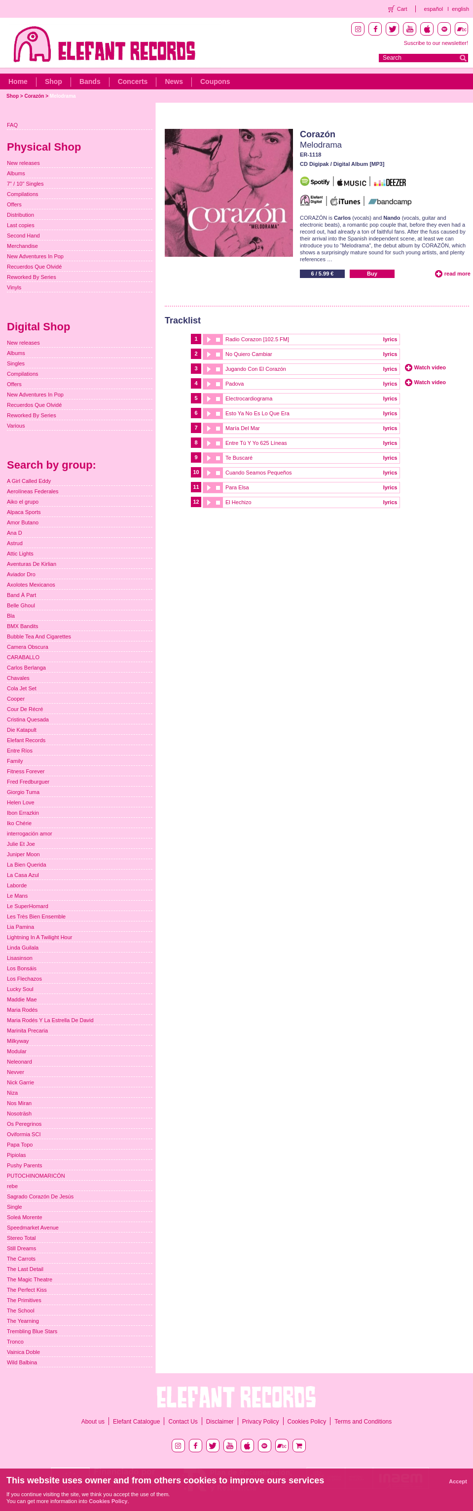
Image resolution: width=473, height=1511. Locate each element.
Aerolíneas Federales (33, 491)
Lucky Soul (20, 989)
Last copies (21, 225)
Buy (372, 274)
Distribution (20, 215)
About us (93, 1421)
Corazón (34, 96)
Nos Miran (19, 1103)
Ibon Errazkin (23, 813)
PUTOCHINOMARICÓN (36, 1176)
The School (21, 1310)
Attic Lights (20, 554)
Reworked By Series (31, 277)
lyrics (390, 339)
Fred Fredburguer (28, 782)
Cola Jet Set (21, 688)
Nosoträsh (19, 1113)
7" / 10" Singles (25, 184)
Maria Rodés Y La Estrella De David (50, 1020)
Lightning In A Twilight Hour (40, 937)
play (208, 339)
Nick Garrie (20, 1082)
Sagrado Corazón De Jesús (40, 1196)
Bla (11, 616)
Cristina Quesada (28, 719)
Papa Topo (20, 1145)
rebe (12, 1186)
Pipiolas (16, 1155)
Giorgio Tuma (23, 792)
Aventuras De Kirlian (31, 564)
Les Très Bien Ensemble (36, 916)
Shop (53, 81)
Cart (402, 9)
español (433, 9)
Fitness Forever (25, 771)
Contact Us (182, 1421)
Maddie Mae (22, 999)
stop (218, 339)
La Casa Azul (23, 875)
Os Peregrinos (24, 1124)
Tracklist (183, 320)
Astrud (15, 543)
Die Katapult (21, 730)
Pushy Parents (24, 1165)
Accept (458, 1481)
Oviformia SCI (23, 1134)
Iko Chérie (19, 823)
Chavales (18, 678)
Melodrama (63, 96)
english (460, 9)
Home (18, 81)
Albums (16, 173)
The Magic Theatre (29, 1279)
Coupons (215, 81)
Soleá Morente (24, 1217)
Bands (90, 81)
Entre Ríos (20, 751)
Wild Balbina (22, 1362)
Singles (16, 363)
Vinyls (14, 287)
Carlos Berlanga (26, 668)
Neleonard (19, 1062)
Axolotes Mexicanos (31, 585)
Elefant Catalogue (136, 1421)
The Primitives (24, 1300)
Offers (14, 204)
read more (457, 274)
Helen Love (21, 802)
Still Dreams (21, 1248)
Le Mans (17, 896)
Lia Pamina (20, 927)
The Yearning (23, 1321)
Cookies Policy (307, 1421)
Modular (17, 1051)
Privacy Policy (260, 1421)
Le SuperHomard (27, 906)
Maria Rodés (22, 1010)
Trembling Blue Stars (32, 1331)
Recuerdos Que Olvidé (34, 267)
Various (16, 426)
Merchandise (22, 246)
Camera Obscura (27, 647)
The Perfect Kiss (27, 1290)
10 (196, 472)
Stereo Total (21, 1238)
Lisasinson (20, 958)
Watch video (430, 367)
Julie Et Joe (21, 844)
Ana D (14, 533)
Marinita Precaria (27, 1031)
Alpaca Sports (23, 512)
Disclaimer (220, 1421)
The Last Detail (25, 1269)
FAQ (12, 125)
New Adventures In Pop (35, 256)
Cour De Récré (25, 709)
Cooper (16, 699)
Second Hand (23, 236)
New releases (23, 163)
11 (196, 487)
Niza (12, 1093)
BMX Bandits (22, 626)
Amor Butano (22, 522)
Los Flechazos (24, 979)
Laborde (17, 885)
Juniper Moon (23, 854)
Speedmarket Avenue (33, 1228)
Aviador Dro (21, 574)
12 (196, 502)
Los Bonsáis (21, 968)
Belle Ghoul (21, 605)
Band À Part (21, 595)
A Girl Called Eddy (29, 481)
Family (15, 761)
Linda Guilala (22, 948)
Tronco (15, 1342)
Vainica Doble (23, 1352)
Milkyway (18, 1041)
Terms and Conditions (363, 1421)
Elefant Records (26, 740)
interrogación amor (29, 833)
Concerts (133, 81)
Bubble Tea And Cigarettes (39, 636)
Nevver (15, 1072)
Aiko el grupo (22, 502)
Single (14, 1207)
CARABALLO (23, 657)
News (174, 81)
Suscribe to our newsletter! (436, 43)
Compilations (22, 194)
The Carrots (21, 1259)
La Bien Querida (26, 865)
